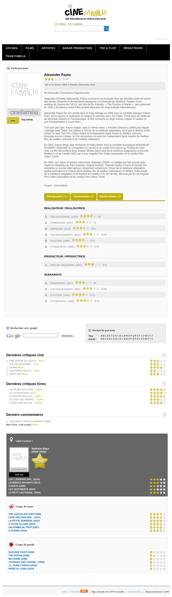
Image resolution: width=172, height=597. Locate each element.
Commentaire (82, 196)
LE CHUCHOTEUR (19, 393)
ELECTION (56, 241)
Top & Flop (107, 48)
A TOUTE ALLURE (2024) (21, 524)
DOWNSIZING (57, 223)
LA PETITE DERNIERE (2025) (24, 520)
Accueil (12, 48)
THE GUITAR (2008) (18, 555)
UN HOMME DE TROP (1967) (23, 527)
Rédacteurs (133, 48)
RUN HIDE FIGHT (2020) (21, 552)
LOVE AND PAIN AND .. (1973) (24, 517)
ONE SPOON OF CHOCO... (23, 361)
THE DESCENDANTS (61, 235)
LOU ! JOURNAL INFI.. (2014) (24, 479)
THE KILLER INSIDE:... (21, 364)
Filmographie (54, 196)
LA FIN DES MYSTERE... (22, 389)
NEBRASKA (56, 229)
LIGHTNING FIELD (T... (21, 370)
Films (30, 48)
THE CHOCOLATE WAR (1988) (24, 514)
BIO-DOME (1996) (17, 558)
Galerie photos (108, 196)
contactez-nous (135, 591)
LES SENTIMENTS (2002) (21, 489)
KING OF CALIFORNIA (62, 265)
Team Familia (16, 56)
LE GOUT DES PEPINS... (22, 399)
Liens (64, 591)
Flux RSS (79, 591)
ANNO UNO (15, 374)
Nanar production (77, 48)
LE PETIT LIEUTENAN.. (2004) (24, 492)
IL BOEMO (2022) (17, 530)
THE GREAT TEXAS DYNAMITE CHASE (30, 421)
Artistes (48, 48)
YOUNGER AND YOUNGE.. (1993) (26, 562)
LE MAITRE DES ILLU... (21, 396)
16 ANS (13, 367)
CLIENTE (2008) (16, 486)
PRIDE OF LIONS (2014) (21, 568)
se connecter (161, 39)
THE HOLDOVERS (60, 217)
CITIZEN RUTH (58, 247)
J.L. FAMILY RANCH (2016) (22, 565)
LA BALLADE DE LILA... (21, 403)
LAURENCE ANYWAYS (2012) (24, 482)
